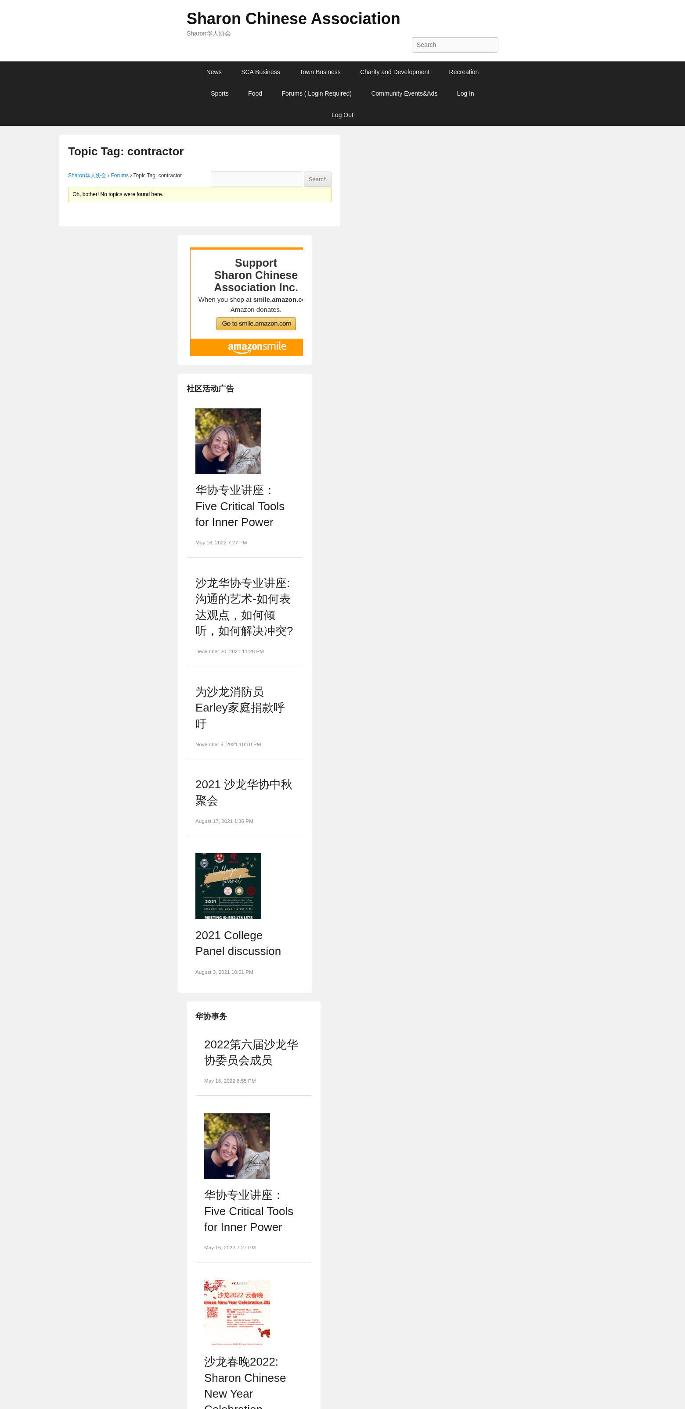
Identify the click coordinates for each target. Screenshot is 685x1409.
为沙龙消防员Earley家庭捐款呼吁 (240, 707)
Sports (219, 93)
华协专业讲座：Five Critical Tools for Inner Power (240, 506)
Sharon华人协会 (87, 175)
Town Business (319, 71)
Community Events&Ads (404, 93)
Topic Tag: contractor (126, 151)
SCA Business (260, 71)
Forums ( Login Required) (316, 93)
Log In (465, 93)
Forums (120, 175)
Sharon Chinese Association (293, 19)
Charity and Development (394, 71)
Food (255, 93)
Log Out (342, 114)
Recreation (464, 71)
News (214, 71)
